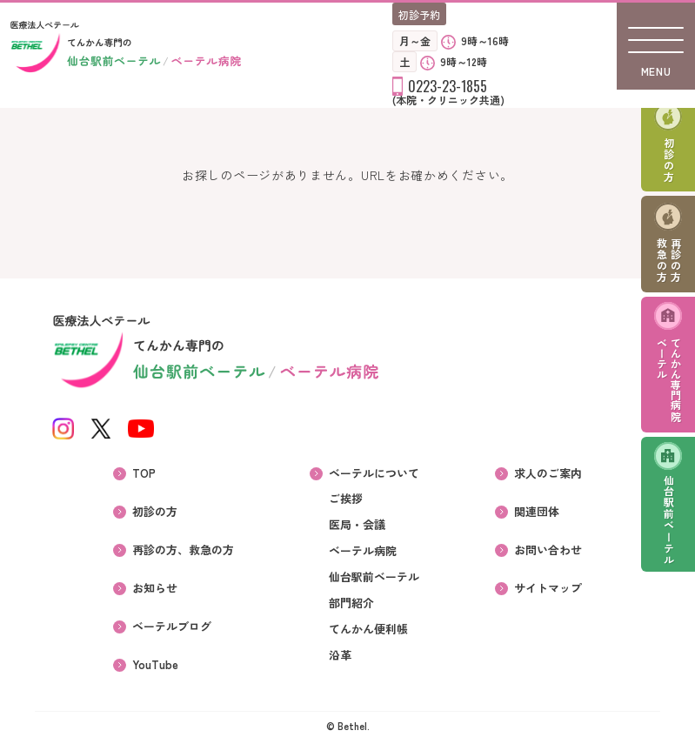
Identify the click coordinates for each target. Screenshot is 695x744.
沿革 (340, 655)
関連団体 (536, 511)
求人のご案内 (548, 473)
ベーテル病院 (363, 551)
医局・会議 (357, 525)
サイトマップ (548, 588)
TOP (144, 473)
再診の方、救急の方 (183, 550)
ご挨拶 (346, 498)
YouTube (155, 665)
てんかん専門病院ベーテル (669, 379)
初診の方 (668, 160)
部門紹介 (351, 603)
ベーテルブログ (171, 626)
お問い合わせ (548, 550)
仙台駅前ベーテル (668, 520)
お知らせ (154, 588)
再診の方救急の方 (669, 260)
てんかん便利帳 (368, 629)
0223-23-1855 (447, 86)
